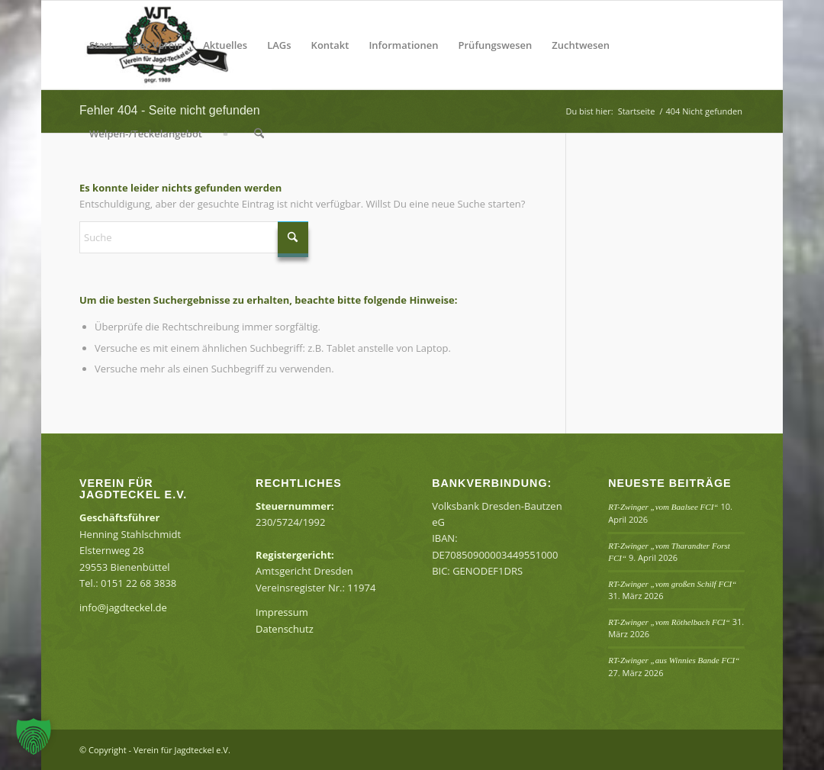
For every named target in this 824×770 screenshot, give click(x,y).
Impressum (282, 612)
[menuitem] (101, 45)
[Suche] (259, 133)
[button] (33, 736)
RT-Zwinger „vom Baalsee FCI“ (663, 506)
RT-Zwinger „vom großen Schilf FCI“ (672, 583)
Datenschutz (285, 629)
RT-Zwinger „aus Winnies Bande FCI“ (673, 660)
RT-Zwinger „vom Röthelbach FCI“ (669, 622)
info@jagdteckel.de (123, 607)
